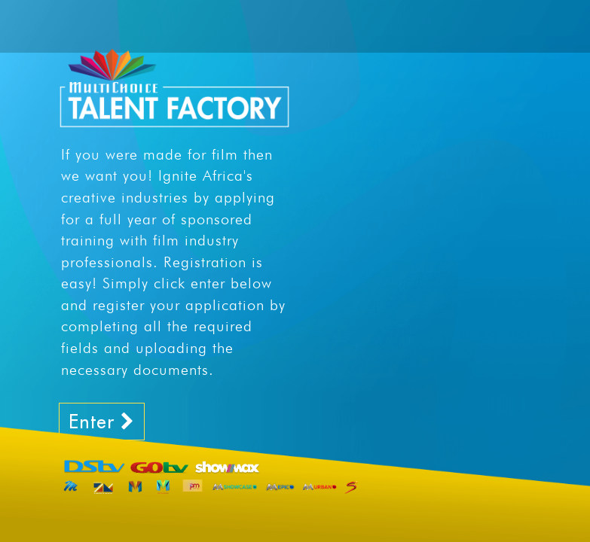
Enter (102, 421)
